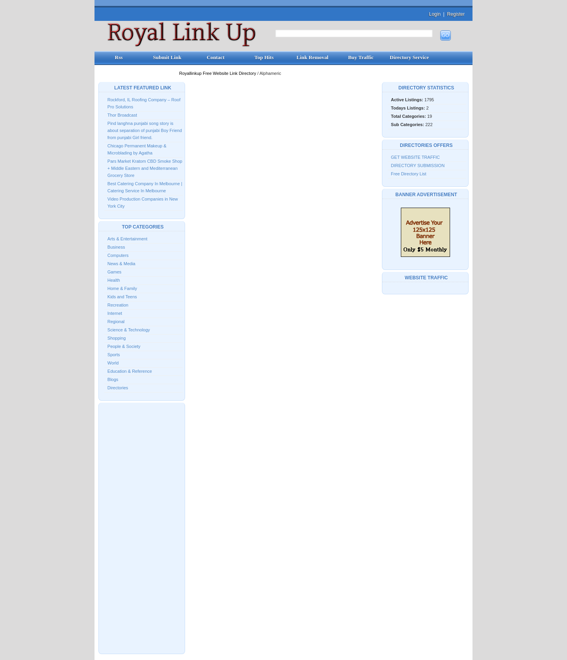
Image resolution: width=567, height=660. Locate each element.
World (113, 363)
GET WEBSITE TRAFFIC (415, 157)
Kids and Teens (122, 296)
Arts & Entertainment (127, 238)
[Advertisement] (141, 527)
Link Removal (312, 57)
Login (434, 14)
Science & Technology (128, 329)
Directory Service (409, 57)
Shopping (116, 338)
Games (114, 272)
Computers (118, 255)
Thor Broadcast (122, 115)
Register (456, 14)
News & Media (121, 263)
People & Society (124, 346)
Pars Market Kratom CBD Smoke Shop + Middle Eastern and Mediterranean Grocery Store (144, 168)
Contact (215, 57)
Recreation (117, 305)
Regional (115, 321)
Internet (114, 313)
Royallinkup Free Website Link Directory (218, 73)
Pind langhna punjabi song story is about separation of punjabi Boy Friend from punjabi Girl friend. (144, 130)
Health (113, 280)
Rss (119, 57)
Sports (113, 354)
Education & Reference (129, 371)
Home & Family (122, 288)
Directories (117, 387)
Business (116, 247)
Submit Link (167, 57)
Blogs (113, 379)
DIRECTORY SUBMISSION (418, 165)
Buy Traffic (361, 57)
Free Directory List (408, 173)
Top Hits (264, 57)
